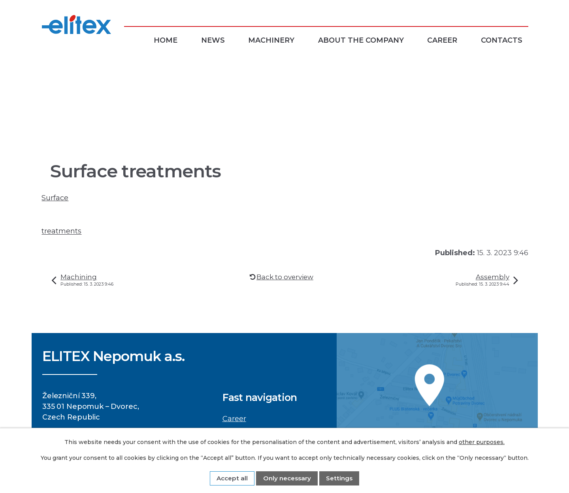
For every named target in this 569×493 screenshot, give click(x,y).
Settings (339, 478)
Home (165, 40)
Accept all (232, 478)
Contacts (501, 40)
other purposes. (482, 442)
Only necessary (287, 478)
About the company (361, 40)
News (213, 40)
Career (442, 40)
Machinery (271, 40)
